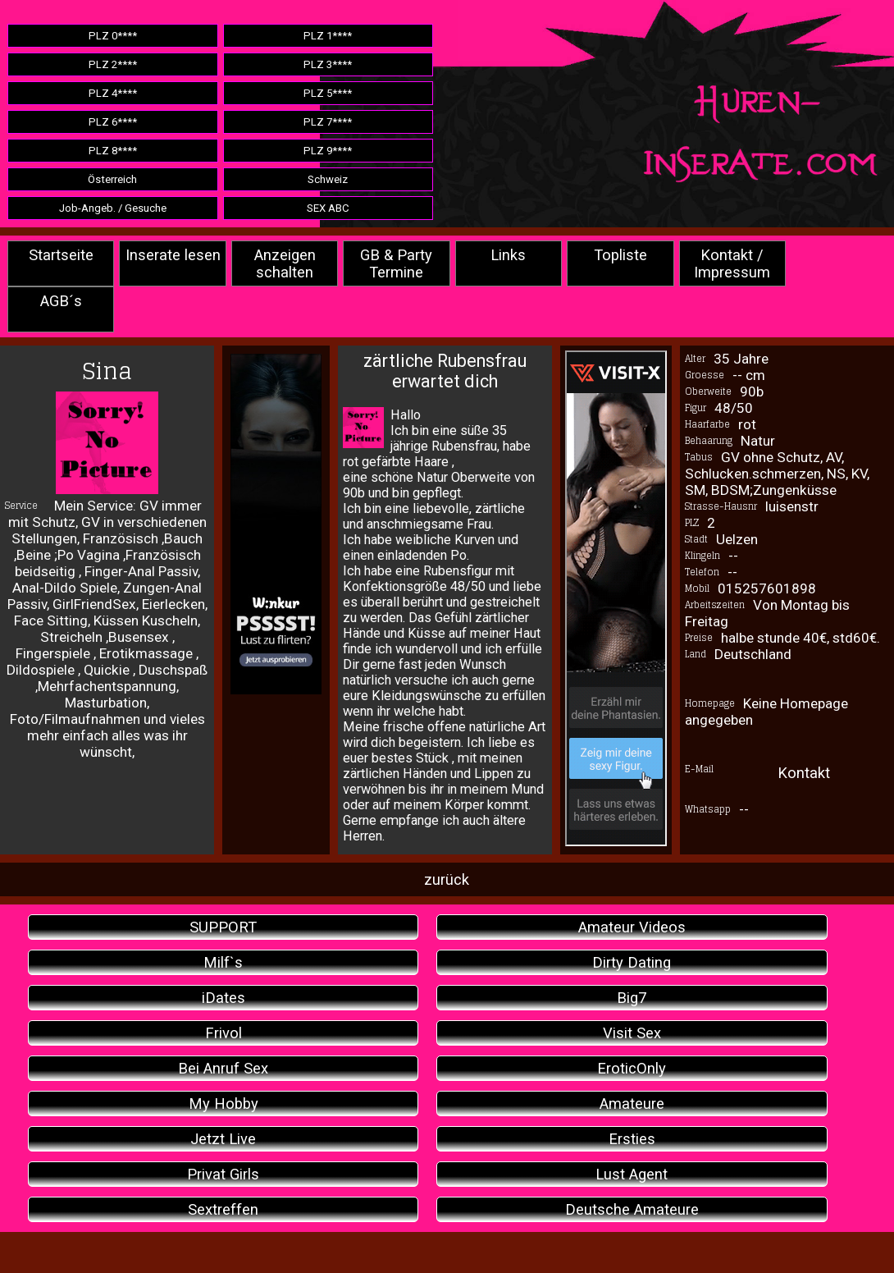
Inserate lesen (173, 254)
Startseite (61, 254)
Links (508, 254)
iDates (223, 997)
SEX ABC (328, 208)
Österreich (112, 179)
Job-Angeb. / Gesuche (112, 208)
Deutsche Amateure (632, 1209)
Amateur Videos (632, 927)
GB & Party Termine (396, 263)
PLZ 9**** (327, 150)
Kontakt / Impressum (732, 263)
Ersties (632, 1138)
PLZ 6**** (113, 122)
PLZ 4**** (113, 93)
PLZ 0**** (113, 36)
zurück (446, 879)
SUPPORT (223, 927)
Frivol (223, 1033)
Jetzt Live (223, 1138)
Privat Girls (223, 1174)
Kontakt (804, 772)
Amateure (632, 1103)
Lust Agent (631, 1174)
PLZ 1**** (327, 36)
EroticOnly (631, 1068)
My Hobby (223, 1103)
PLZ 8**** (113, 150)
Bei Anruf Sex (223, 1068)
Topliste (620, 254)
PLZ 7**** (327, 122)
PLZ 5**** (327, 93)
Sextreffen (223, 1209)
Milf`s (223, 962)
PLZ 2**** (113, 64)
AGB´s (61, 300)
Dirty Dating (631, 962)
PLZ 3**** (327, 64)
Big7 (631, 997)
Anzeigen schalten (285, 263)
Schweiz (328, 179)
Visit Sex (632, 1033)
